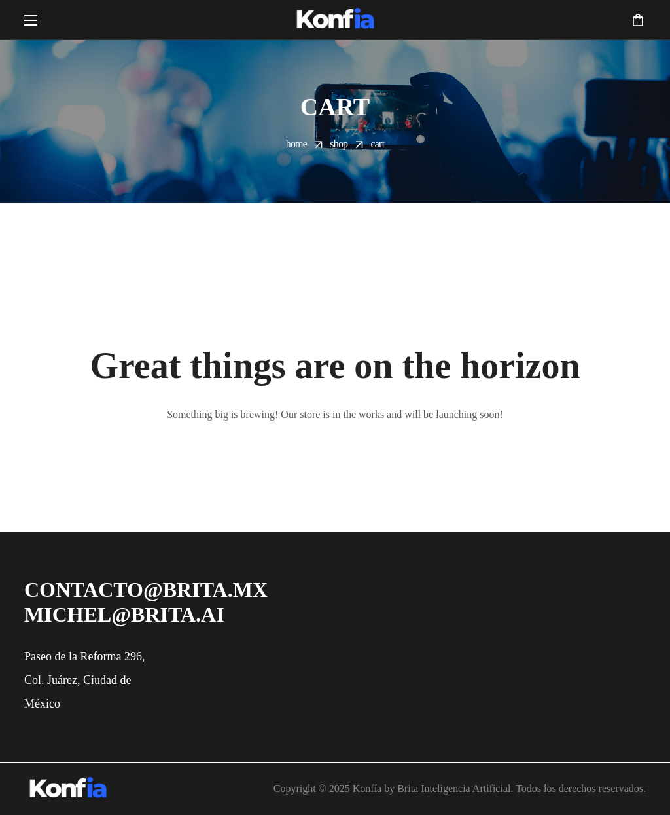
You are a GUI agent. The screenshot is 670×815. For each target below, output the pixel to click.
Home (296, 143)
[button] (637, 19)
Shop (338, 143)
